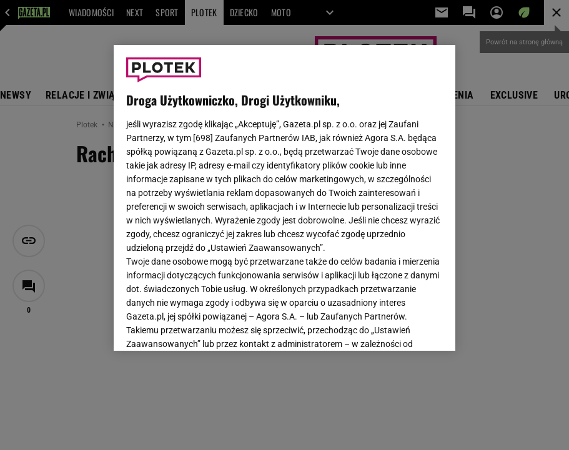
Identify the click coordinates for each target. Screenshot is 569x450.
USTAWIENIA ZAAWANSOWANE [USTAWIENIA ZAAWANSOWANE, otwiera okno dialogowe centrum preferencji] (208, 326)
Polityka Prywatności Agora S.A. (284, 199)
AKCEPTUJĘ (400, 326)
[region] (284, 198)
